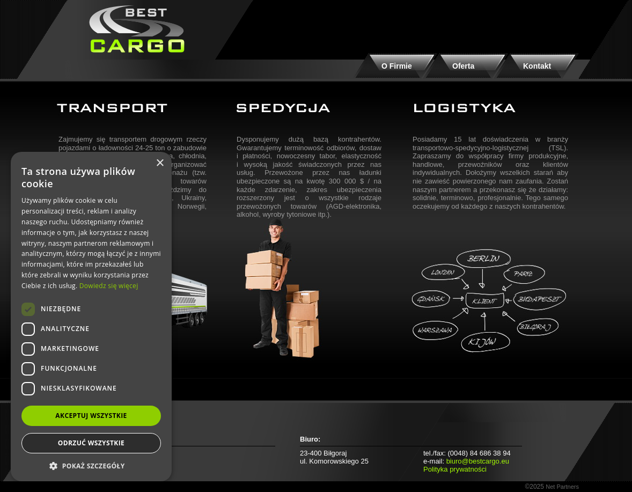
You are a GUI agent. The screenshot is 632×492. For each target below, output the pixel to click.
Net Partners (562, 486)
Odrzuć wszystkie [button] (91, 442)
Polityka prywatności (455, 469)
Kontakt (537, 66)
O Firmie (396, 66)
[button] (91, 465)
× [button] (160, 163)
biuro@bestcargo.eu (477, 461)
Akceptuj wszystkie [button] (91, 415)
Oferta (463, 66)
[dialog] (91, 316)
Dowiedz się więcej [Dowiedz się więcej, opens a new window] (108, 285)
